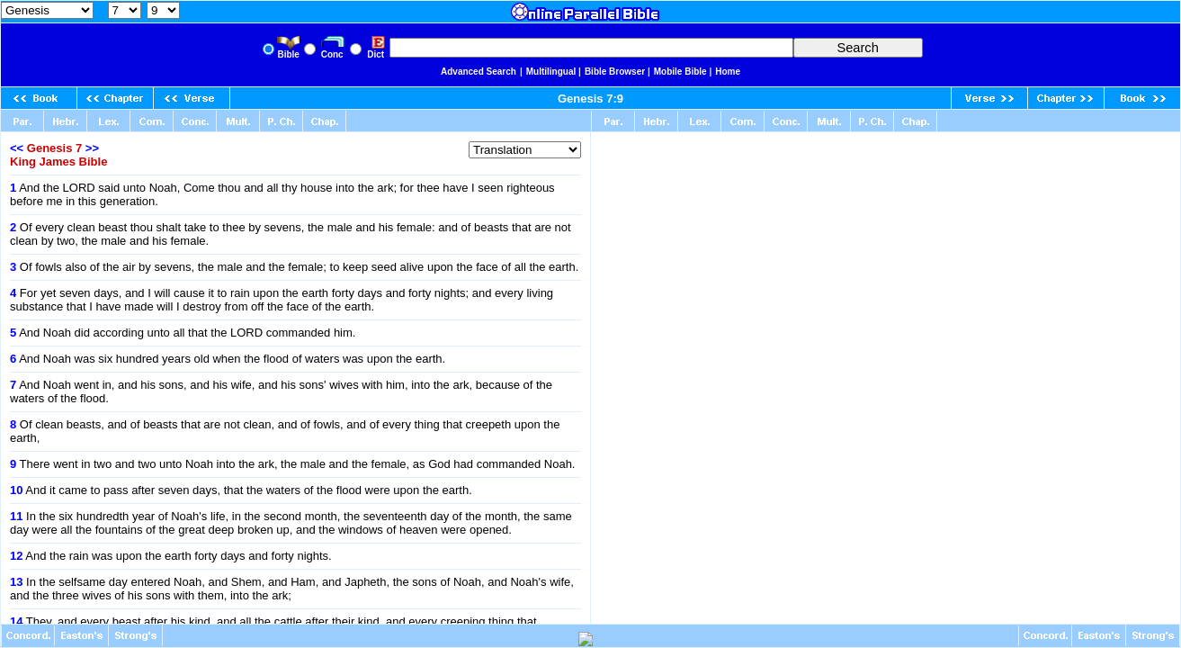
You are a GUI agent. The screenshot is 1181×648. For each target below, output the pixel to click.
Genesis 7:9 (590, 98)
